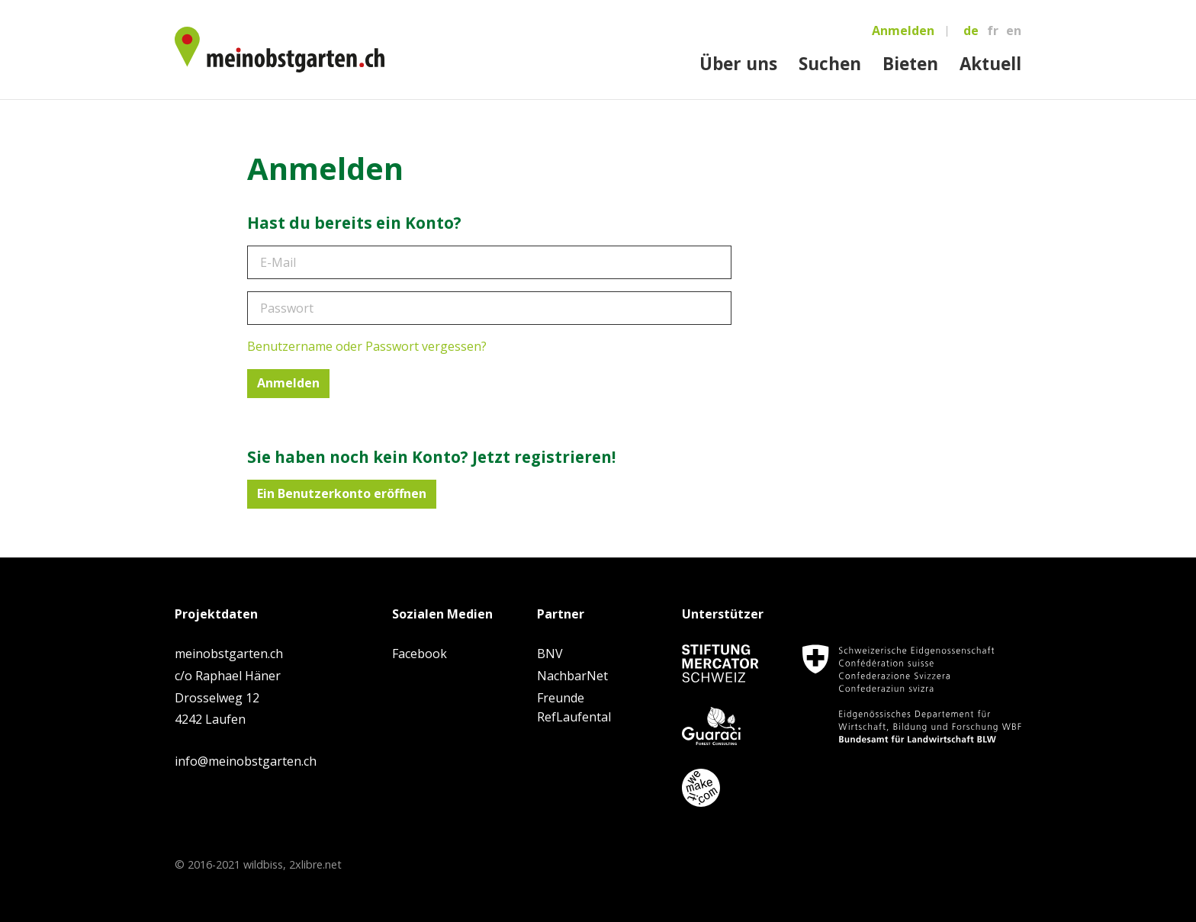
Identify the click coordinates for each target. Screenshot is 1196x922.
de (971, 30)
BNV (550, 653)
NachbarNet (572, 675)
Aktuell (990, 63)
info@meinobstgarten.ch (246, 761)
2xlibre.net (315, 864)
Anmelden (903, 30)
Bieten (910, 63)
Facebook (419, 653)
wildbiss (263, 864)
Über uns (738, 63)
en (1013, 30)
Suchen (830, 63)
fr (992, 30)
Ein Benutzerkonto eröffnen (341, 493)
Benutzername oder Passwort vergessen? (367, 346)
